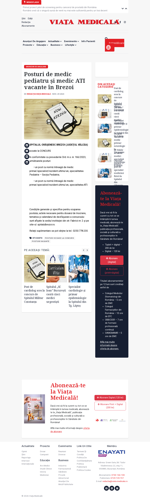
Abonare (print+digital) (112, 271)
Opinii (24, 451)
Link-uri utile (84, 446)
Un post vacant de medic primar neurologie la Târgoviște (119, 143)
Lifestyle (70, 45)
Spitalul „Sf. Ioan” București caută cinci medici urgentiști (56, 294)
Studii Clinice (46, 468)
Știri (23, 18)
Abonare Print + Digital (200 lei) (110, 406)
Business (57, 45)
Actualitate (55, 41)
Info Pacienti (88, 41)
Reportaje (26, 457)
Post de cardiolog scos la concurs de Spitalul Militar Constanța (34, 294)
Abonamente (28, 26)
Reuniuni (62, 451)
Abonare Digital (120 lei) (110, 397)
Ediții (30, 18)
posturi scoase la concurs (59, 238)
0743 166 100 (118, 475)
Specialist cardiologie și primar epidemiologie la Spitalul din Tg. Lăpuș (78, 296)
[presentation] (83, 250)
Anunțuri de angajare (34, 41)
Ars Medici (45, 465)
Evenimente (71, 41)
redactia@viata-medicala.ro (115, 481)
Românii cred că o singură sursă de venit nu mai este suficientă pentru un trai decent (65, 10)
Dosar (43, 451)
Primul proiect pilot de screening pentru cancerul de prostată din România (59, 7)
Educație (42, 45)
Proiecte (28, 45)
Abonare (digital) (112, 260)
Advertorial (63, 478)
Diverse (61, 454)
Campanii (44, 454)
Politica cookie (84, 470)
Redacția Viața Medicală (39, 94)
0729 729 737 (117, 478)
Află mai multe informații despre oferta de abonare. (109, 345)
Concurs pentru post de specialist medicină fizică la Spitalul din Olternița (119, 173)
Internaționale (28, 464)
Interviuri (26, 460)
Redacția (26, 22)
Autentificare (115, 45)
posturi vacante (40, 241)
